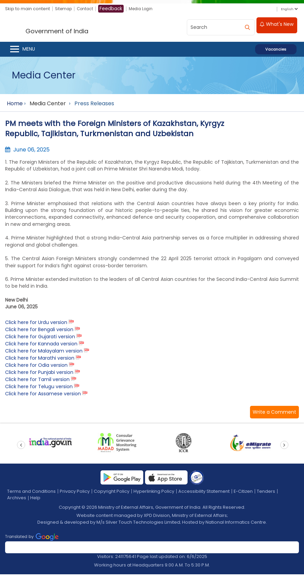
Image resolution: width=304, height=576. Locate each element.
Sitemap (64, 9)
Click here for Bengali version (39, 331)
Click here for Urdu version (36, 324)
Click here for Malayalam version (44, 352)
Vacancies (275, 51)
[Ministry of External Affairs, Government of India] (70, 28)
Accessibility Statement (204, 493)
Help (35, 499)
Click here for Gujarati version (40, 338)
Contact (87, 9)
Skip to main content (27, 9)
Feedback (114, 8)
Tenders (267, 493)
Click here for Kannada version (41, 345)
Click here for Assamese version (43, 395)
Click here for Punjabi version (39, 374)
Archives (16, 499)
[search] (247, 27)
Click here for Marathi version (39, 359)
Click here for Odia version (36, 366)
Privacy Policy (75, 493)
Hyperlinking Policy (154, 493)
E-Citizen (244, 493)
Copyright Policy (111, 493)
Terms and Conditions (31, 493)
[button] (274, 414)
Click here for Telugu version (39, 388)
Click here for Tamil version (37, 381)
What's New (276, 26)
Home (15, 105)
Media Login (145, 9)
